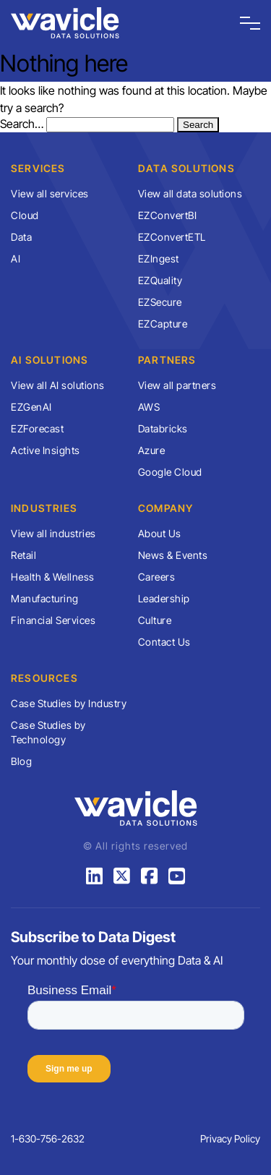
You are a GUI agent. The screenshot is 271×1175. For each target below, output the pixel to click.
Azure (151, 450)
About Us (159, 533)
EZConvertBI (167, 215)
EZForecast (37, 428)
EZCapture (163, 323)
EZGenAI (31, 407)
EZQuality (160, 280)
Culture (155, 620)
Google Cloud (170, 472)
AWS (149, 407)
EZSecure (160, 302)
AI (15, 258)
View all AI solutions (58, 385)
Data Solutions (186, 168)
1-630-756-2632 (48, 1138)
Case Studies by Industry (68, 703)
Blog (21, 761)
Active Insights (45, 450)
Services (38, 168)
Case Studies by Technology (48, 732)
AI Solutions (49, 360)
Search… (21, 123)
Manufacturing (45, 598)
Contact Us (164, 642)
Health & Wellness (53, 577)
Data (21, 237)
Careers (157, 577)
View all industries (53, 533)
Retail (23, 555)
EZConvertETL (172, 237)
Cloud (25, 215)
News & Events (173, 555)
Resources (44, 678)
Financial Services (53, 620)
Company (165, 508)
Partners (167, 360)
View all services (50, 193)
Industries (44, 508)
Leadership (164, 598)
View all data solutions (190, 193)
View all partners (177, 385)
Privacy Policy (230, 1138)
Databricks (163, 428)
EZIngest (158, 258)
